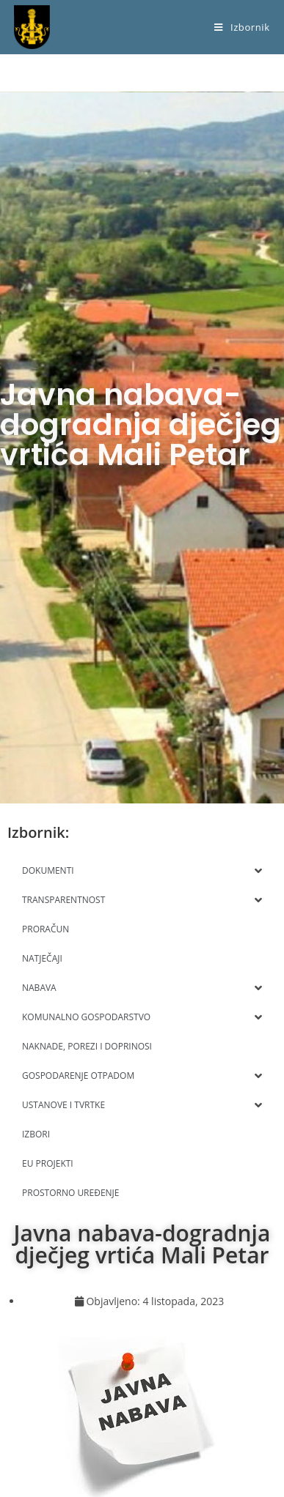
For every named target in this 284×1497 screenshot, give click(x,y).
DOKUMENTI (142, 871)
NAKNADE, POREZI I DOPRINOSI (87, 1046)
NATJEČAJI (42, 958)
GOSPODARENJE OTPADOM (142, 1076)
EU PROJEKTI (47, 1163)
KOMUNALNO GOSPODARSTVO (142, 1017)
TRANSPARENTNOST (142, 900)
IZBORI (36, 1134)
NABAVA (142, 988)
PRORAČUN (45, 929)
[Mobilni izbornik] (241, 27)
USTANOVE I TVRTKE (142, 1105)
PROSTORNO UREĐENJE (71, 1192)
